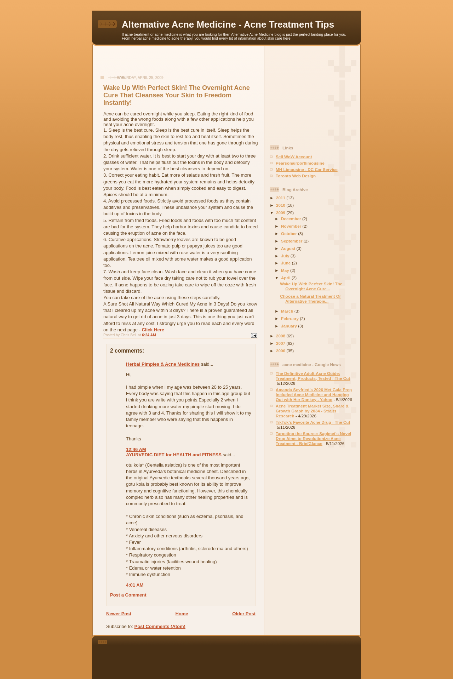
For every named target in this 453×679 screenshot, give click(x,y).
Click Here (153, 329)
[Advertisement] (179, 64)
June (286, 263)
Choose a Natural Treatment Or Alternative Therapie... (310, 298)
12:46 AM (136, 449)
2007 (281, 343)
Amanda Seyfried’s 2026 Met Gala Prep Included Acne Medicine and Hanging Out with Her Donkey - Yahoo (314, 394)
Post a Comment (128, 595)
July (286, 255)
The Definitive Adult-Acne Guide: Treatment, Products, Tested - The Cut (313, 376)
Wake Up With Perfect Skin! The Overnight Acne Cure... (311, 286)
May (285, 270)
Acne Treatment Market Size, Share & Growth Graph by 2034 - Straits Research (312, 411)
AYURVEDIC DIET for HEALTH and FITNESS (174, 454)
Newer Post (118, 613)
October (289, 233)
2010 (281, 205)
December (291, 218)
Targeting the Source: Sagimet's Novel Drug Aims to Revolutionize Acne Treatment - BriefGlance (313, 438)
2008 (281, 335)
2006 (281, 350)
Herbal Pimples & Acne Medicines (163, 364)
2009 (281, 212)
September (292, 241)
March (287, 311)
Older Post (244, 613)
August (289, 248)
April (286, 277)
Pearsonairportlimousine (300, 163)
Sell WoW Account (294, 156)
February (290, 318)
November (291, 226)
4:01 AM (134, 585)
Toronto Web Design (296, 175)
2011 (281, 197)
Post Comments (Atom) (159, 626)
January (289, 326)
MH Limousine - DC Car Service (307, 169)
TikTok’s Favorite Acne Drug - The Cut (313, 422)
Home (181, 613)
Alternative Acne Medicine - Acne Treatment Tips (228, 24)
